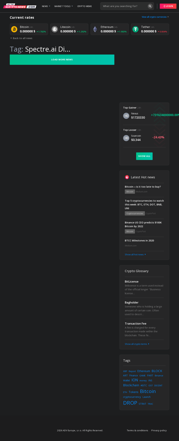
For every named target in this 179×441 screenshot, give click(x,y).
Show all (144, 156)
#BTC (144, 385)
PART (150, 375)
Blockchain (131, 385)
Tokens (133, 392)
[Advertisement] (144, 76)
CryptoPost (151, 213)
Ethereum (143, 371)
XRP (125, 371)
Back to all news (21, 38)
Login (168, 6)
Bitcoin (130, 191)
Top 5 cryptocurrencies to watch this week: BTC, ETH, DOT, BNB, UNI (144, 204)
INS (150, 380)
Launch (146, 396)
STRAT (142, 403)
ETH (125, 392)
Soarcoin (136, 135)
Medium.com (141, 191)
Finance (133, 375)
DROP (130, 402)
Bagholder (132, 302)
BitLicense (132, 281)
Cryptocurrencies (135, 213)
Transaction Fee (135, 323)
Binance (159, 375)
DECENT (158, 385)
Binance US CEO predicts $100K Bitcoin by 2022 (143, 224)
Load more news (62, 59)
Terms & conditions (137, 430)
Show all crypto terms (137, 343)
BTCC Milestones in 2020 (139, 240)
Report (132, 371)
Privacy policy (159, 430)
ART (125, 375)
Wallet (126, 380)
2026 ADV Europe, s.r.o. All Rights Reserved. (80, 430)
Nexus (134, 113)
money (143, 380)
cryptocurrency (132, 396)
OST (150, 385)
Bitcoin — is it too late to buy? (143, 186)
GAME (142, 375)
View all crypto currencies (155, 16)
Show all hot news (135, 254)
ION (135, 380)
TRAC (150, 403)
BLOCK (157, 371)
